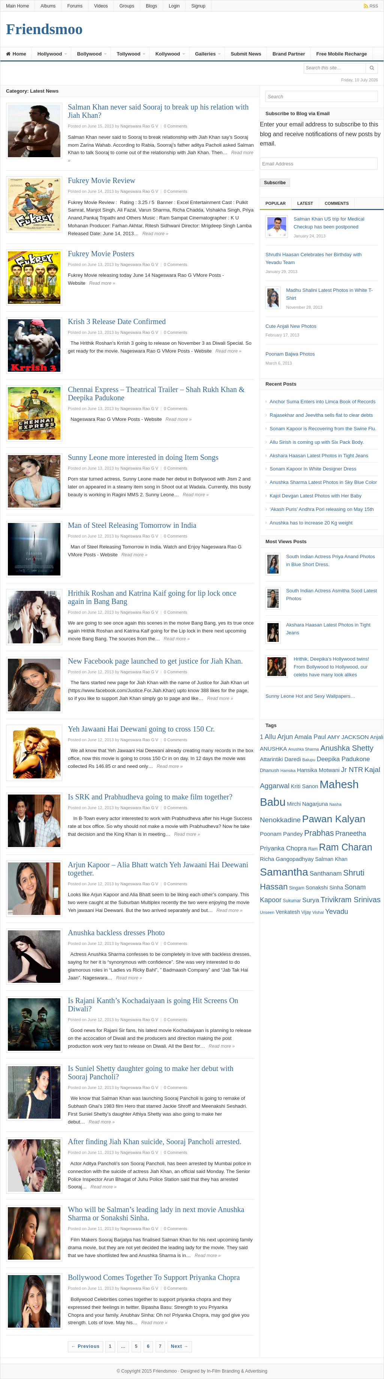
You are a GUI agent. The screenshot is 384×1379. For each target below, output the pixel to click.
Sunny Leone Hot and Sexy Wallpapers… (310, 696)
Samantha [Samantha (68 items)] (284, 872)
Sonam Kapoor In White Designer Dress (313, 469)
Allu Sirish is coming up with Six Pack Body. (317, 442)
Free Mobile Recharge (341, 54)
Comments (337, 203)
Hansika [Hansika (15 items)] (288, 770)
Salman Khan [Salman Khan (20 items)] (331, 859)
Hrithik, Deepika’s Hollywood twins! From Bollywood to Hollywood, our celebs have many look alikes (331, 666)
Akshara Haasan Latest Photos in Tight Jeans (319, 455)
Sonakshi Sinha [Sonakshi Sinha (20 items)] (324, 888)
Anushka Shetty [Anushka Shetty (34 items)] (347, 748)
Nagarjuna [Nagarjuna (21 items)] (315, 804)
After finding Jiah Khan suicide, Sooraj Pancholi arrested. (155, 1141)
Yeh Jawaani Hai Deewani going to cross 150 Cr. (141, 729)
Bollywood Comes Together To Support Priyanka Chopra (154, 1277)
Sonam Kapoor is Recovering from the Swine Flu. (323, 428)
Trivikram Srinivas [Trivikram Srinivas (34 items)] (351, 899)
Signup (198, 6)
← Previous (85, 1346)
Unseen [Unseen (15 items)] (267, 912)
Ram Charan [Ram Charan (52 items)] (345, 847)
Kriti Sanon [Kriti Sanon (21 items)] (304, 786)
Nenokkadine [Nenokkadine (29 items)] (280, 820)
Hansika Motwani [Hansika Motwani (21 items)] (318, 770)
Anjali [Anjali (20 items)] (376, 737)
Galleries (205, 54)
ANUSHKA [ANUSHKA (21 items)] (273, 748)
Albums (48, 6)
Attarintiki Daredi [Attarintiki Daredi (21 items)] (280, 759)
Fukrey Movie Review (101, 180)
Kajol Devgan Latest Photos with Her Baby (316, 496)
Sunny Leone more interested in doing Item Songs (143, 457)
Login (174, 6)
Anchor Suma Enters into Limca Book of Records (323, 401)
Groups (127, 6)
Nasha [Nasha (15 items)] (335, 804)
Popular (276, 203)
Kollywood (167, 54)
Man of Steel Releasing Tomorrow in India (132, 525)
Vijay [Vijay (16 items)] (306, 912)
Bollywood (89, 54)
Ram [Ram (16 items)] (313, 849)
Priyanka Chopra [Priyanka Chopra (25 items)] (283, 848)
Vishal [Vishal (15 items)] (318, 912)
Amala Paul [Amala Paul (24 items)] (310, 737)
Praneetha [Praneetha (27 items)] (350, 833)
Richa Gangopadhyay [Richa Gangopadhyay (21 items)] (287, 859)
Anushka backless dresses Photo (116, 932)
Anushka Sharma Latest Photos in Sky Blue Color (323, 482)
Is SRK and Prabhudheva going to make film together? (150, 797)
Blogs (151, 6)
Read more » (155, 233)
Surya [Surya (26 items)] (310, 900)
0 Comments (175, 126)
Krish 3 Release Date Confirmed (117, 321)
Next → (180, 1346)
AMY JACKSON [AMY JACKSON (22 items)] (348, 737)
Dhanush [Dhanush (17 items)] (269, 770)
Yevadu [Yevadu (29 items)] (336, 911)
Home (16, 54)
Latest (305, 203)
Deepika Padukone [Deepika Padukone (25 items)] (343, 759)
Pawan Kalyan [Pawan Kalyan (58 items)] (334, 819)
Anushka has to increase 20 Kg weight (311, 523)
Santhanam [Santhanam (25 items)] (325, 873)
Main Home (17, 6)
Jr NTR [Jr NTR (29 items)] (352, 770)
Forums (74, 6)
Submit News (246, 54)
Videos (101, 6)
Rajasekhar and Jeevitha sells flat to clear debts (321, 415)
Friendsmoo (165, 1371)
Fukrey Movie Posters (101, 253)
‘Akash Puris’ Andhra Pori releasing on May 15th (322, 509)
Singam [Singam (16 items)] (296, 888)
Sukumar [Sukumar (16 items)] (292, 900)
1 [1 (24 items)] (261, 737)
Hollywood (50, 54)
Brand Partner (289, 54)
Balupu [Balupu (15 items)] (308, 759)
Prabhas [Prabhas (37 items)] (319, 833)
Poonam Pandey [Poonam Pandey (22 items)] (281, 834)
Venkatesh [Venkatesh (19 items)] (288, 912)
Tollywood (128, 54)
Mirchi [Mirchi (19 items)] (294, 804)
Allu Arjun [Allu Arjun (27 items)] (279, 737)
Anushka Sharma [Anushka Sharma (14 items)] (303, 749)
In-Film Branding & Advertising (237, 1371)
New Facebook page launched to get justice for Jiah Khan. (155, 661)
